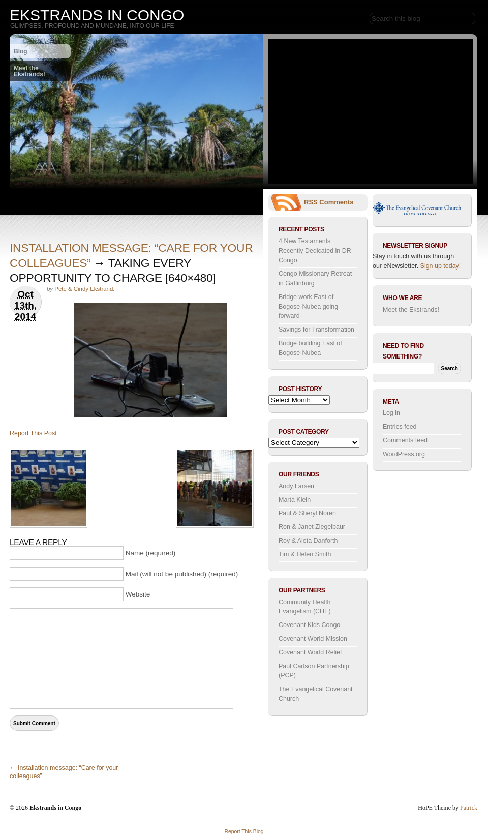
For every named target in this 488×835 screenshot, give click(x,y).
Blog (20, 51)
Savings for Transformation (316, 329)
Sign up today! (440, 266)
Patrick (468, 807)
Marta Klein (295, 499)
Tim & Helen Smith (305, 554)
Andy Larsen (296, 486)
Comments (336, 202)
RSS (311, 202)
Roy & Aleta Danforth (308, 540)
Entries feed (400, 426)
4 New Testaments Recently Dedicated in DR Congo (315, 250)
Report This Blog (243, 831)
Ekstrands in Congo (97, 15)
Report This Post (33, 433)
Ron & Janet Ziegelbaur (312, 526)
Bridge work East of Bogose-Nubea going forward (308, 306)
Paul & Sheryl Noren (307, 513)
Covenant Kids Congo (309, 625)
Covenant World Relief (310, 652)
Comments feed (405, 440)
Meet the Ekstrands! (29, 71)
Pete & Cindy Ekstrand (83, 289)
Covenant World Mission (313, 638)
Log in (391, 412)
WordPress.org (404, 454)
